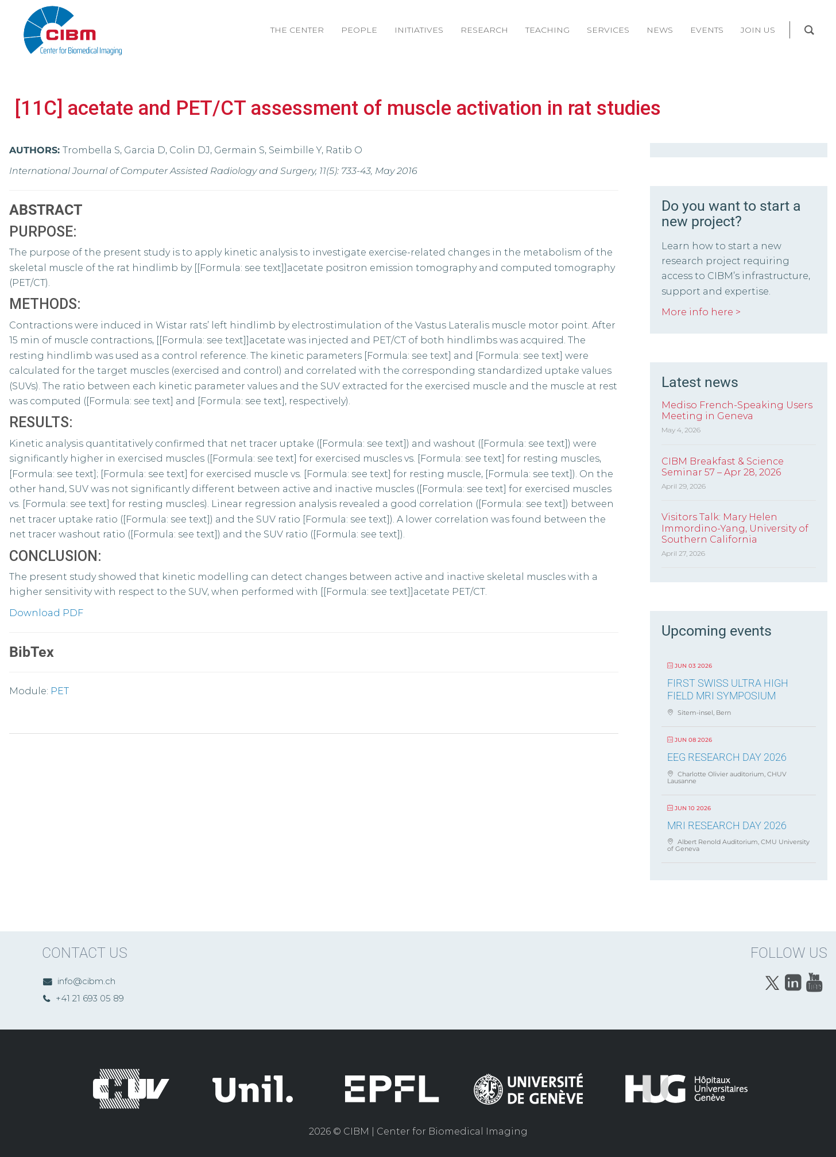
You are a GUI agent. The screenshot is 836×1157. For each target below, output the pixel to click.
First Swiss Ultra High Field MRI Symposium (727, 689)
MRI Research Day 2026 (727, 825)
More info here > (701, 312)
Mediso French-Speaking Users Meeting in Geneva (736, 410)
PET (60, 691)
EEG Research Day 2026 (727, 757)
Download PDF (46, 612)
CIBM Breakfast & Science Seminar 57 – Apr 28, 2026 (722, 467)
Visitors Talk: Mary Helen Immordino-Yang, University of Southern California (734, 528)
